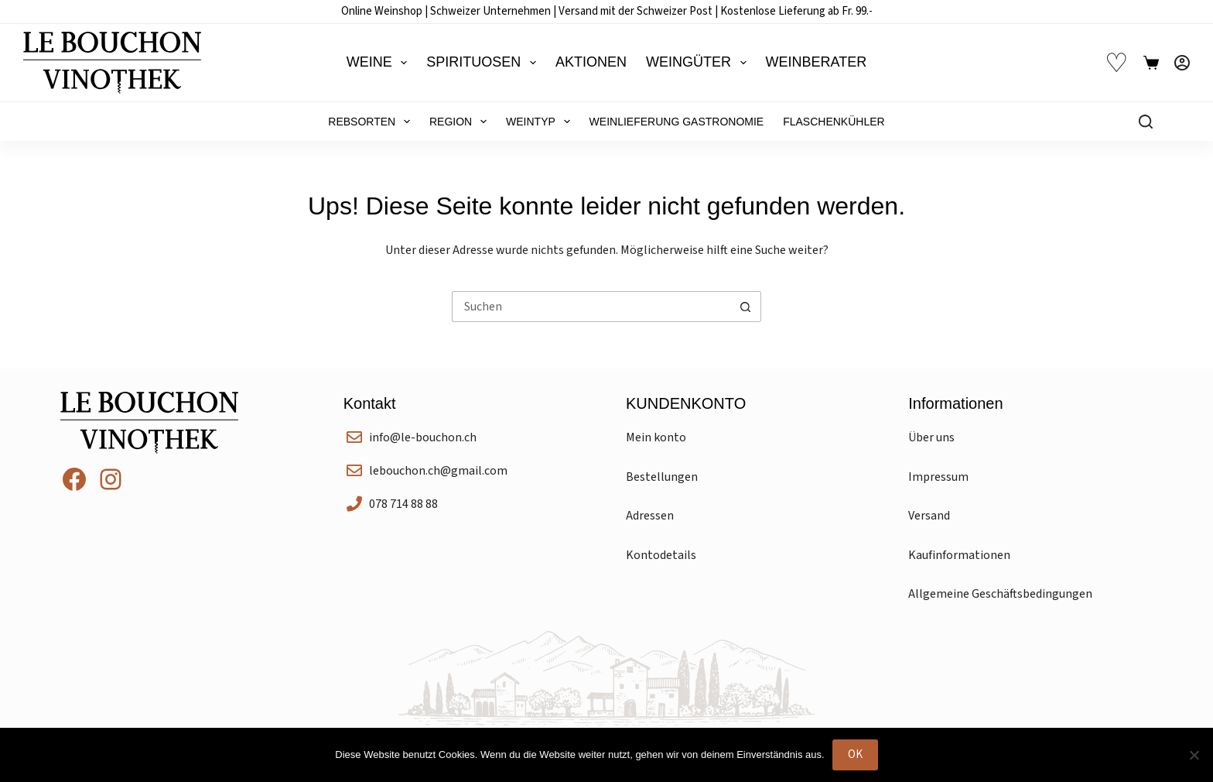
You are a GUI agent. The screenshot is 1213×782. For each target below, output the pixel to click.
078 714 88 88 (403, 504)
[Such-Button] (745, 306)
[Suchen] (1146, 122)
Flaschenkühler (833, 121)
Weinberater (816, 62)
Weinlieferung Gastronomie (676, 121)
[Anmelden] (1182, 62)
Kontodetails (661, 555)
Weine (380, 62)
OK (855, 754)
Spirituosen (484, 62)
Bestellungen (662, 476)
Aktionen (591, 62)
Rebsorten (372, 121)
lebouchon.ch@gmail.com (438, 470)
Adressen (650, 515)
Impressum (938, 476)
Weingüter (699, 62)
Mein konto (656, 437)
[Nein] (1193, 755)
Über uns (931, 437)
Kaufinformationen (959, 555)
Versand (929, 515)
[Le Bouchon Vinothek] (112, 63)
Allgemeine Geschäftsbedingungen (1000, 593)
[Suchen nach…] (591, 306)
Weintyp (541, 121)
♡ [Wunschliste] (1116, 63)
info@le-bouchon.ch (423, 437)
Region (461, 121)
